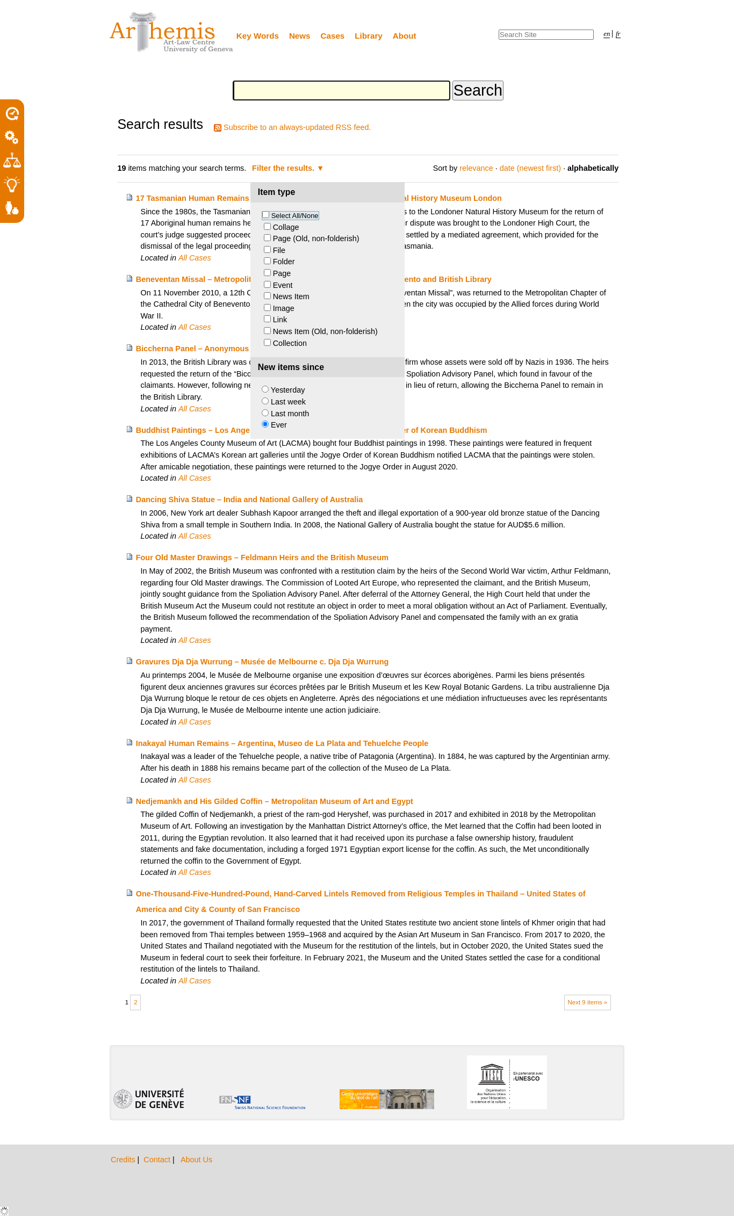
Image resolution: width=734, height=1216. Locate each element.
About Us (196, 1159)
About (404, 35)
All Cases (194, 258)
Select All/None (295, 216)
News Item (291, 296)
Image (283, 308)
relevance (476, 168)
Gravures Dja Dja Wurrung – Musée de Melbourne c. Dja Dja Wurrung (262, 661)
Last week (288, 401)
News (300, 35)
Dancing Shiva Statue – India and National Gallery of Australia (249, 499)
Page (282, 273)
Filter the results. (284, 168)
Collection (290, 343)
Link (280, 319)
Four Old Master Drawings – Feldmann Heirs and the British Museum (262, 557)
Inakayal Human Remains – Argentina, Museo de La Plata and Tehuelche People (282, 743)
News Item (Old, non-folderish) (325, 331)
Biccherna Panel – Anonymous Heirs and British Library (239, 348)
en (606, 34)
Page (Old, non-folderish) (316, 238)
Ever (279, 425)
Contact (157, 1159)
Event (283, 285)
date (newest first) (530, 168)
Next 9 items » (587, 1002)
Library (369, 35)
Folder (284, 261)
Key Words (257, 35)
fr (618, 34)
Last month (290, 413)
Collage (286, 227)
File (279, 250)
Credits (124, 1159)
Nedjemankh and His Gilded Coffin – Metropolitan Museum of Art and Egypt (274, 801)
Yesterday (288, 390)
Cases (333, 35)
